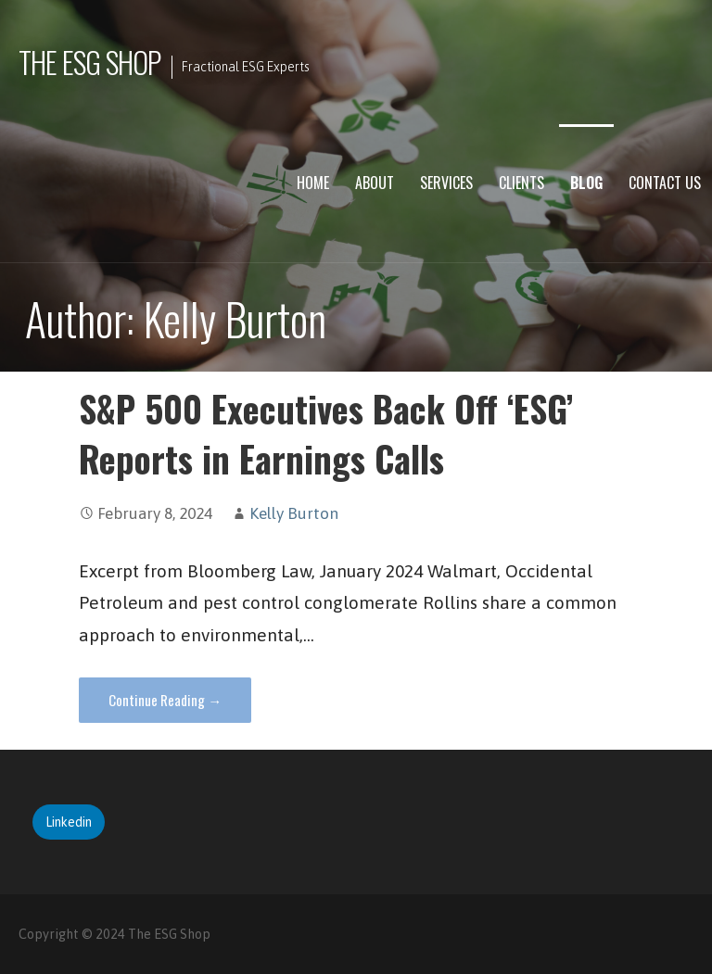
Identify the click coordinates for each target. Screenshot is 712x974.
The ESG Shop (89, 61)
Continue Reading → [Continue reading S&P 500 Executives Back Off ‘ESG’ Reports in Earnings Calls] (165, 699)
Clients (521, 182)
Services (446, 182)
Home (313, 182)
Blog (586, 182)
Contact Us (665, 182)
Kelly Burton (293, 513)
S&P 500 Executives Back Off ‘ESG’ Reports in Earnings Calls (326, 433)
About (374, 182)
